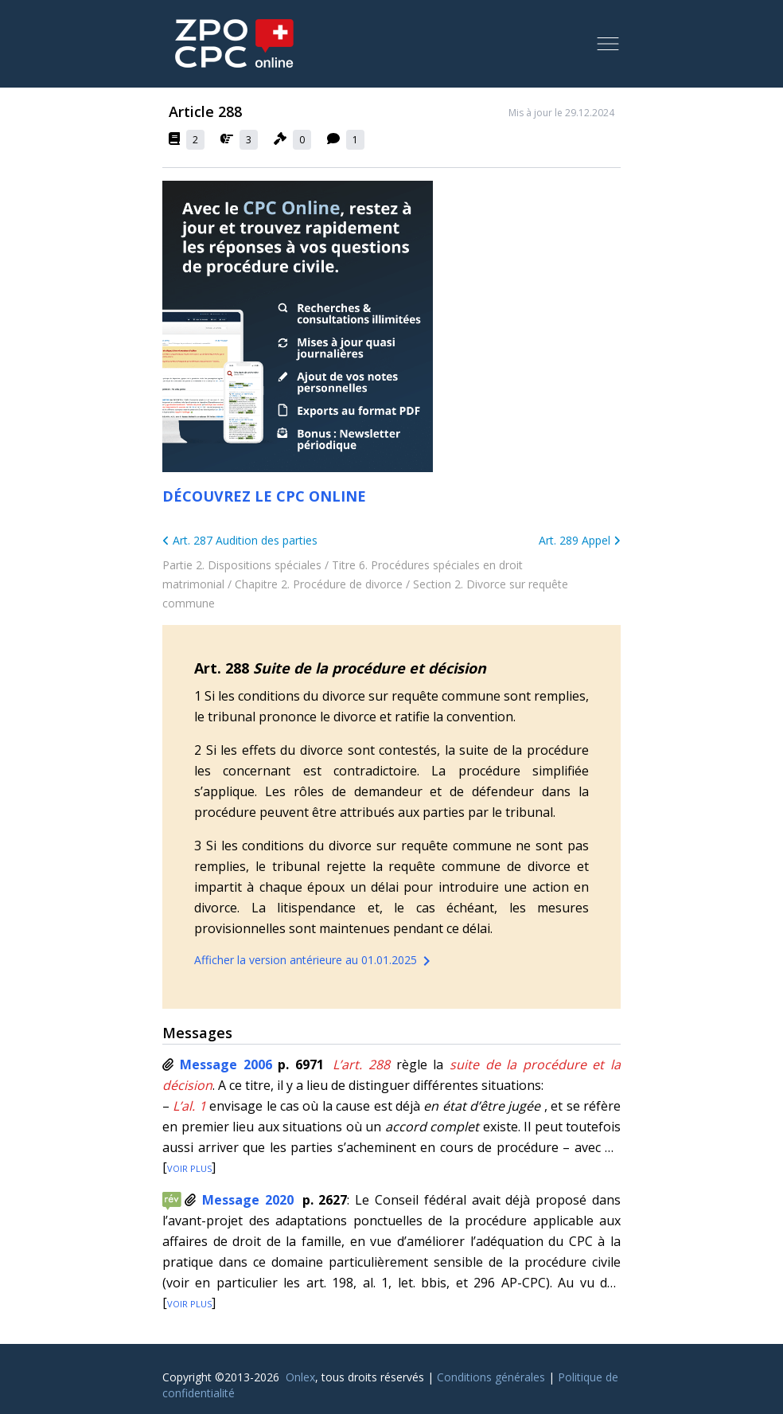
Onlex (300, 1377)
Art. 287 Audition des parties (239, 540)
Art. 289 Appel (580, 540)
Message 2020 (248, 1200)
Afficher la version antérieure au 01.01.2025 (315, 961)
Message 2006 (226, 1064)
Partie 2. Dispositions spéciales (241, 564)
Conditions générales (491, 1377)
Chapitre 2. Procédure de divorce (319, 584)
